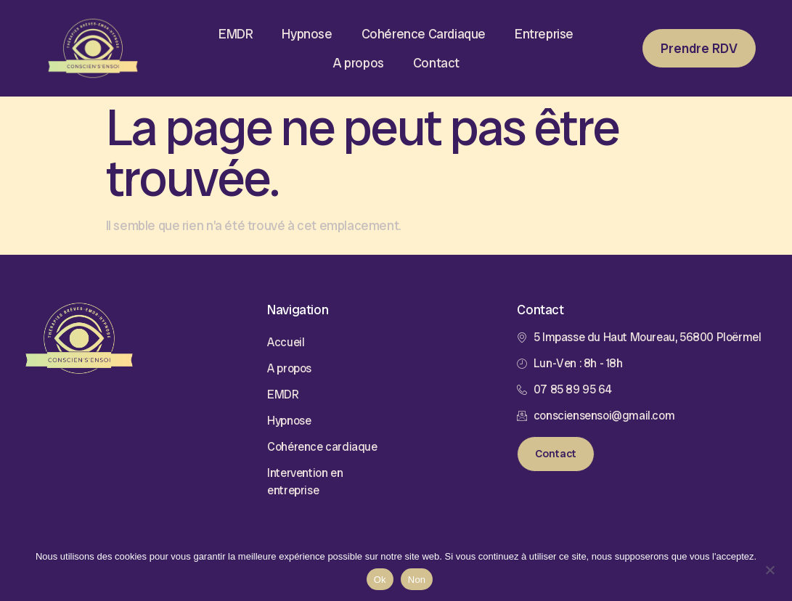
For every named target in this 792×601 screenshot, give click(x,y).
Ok (380, 579)
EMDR (236, 33)
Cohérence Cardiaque (424, 33)
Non (417, 579)
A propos (358, 62)
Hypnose (307, 33)
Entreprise (544, 33)
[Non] (769, 568)
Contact (436, 62)
